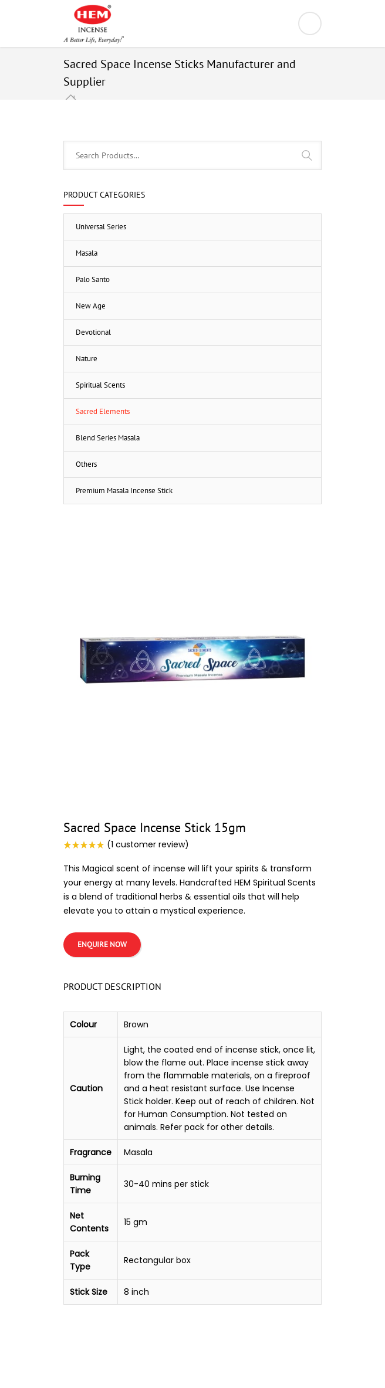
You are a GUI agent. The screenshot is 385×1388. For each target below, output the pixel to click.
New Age (91, 306)
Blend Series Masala (108, 438)
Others (86, 464)
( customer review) (148, 844)
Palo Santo (93, 279)
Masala (86, 253)
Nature (86, 359)
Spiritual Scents (100, 385)
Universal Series (101, 227)
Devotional (93, 332)
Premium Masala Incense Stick (124, 491)
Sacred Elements (103, 411)
